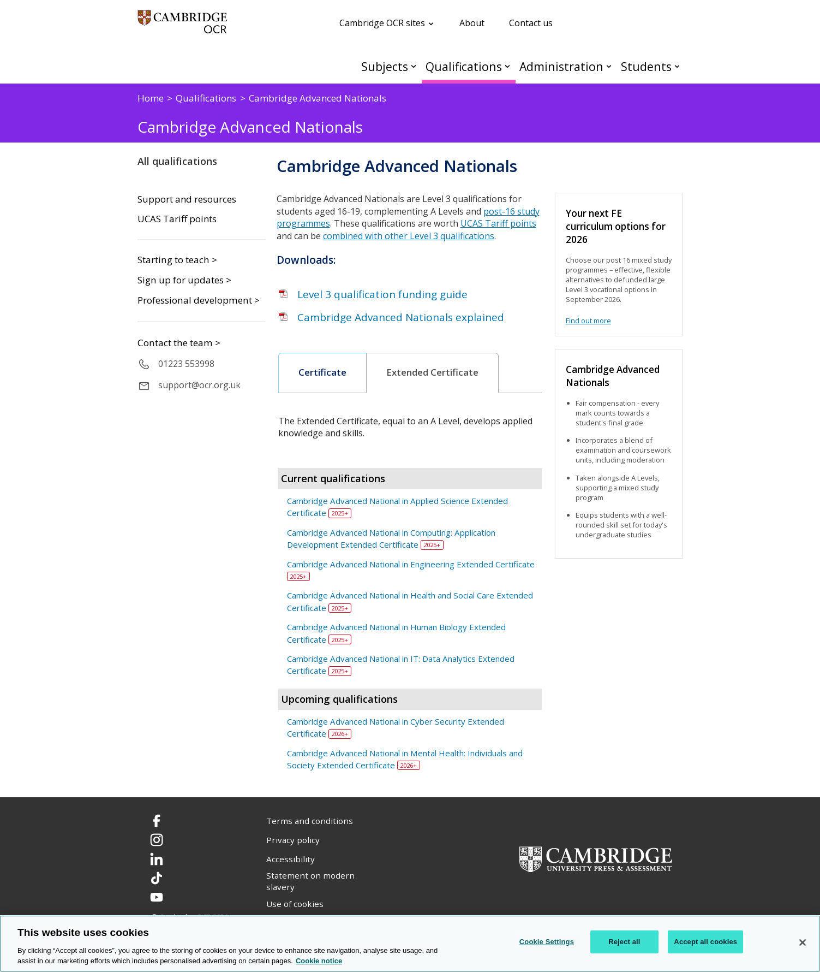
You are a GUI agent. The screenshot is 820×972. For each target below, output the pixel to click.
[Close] (803, 942)
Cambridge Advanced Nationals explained (400, 317)
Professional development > (198, 300)
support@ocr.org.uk (199, 385)
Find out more (588, 320)
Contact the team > (178, 342)
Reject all (624, 942)
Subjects (384, 66)
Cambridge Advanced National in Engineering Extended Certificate (411, 564)
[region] (410, 943)
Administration (561, 66)
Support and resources (186, 199)
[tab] (322, 373)
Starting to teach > (177, 259)
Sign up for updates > (184, 280)
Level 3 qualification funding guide (382, 294)
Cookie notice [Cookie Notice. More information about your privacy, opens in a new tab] (319, 961)
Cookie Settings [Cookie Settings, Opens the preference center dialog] (546, 942)
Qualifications (464, 66)
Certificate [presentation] (322, 372)
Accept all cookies (705, 942)
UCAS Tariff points (177, 219)
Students (646, 66)
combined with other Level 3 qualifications (408, 236)
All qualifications (177, 161)
